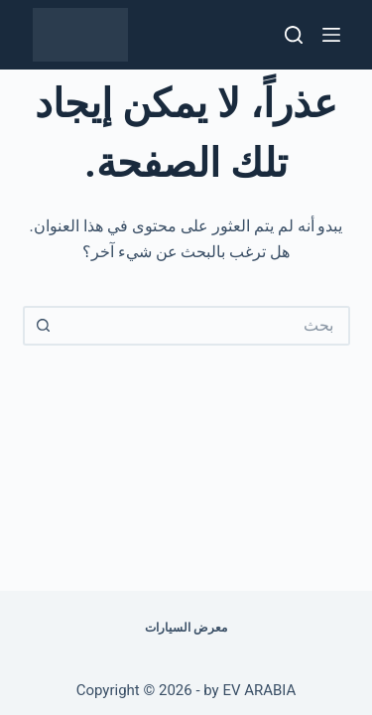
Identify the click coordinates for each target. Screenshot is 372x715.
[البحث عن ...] (206, 326)
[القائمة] (331, 35)
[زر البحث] (42, 326)
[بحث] (294, 35)
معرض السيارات (186, 628)
